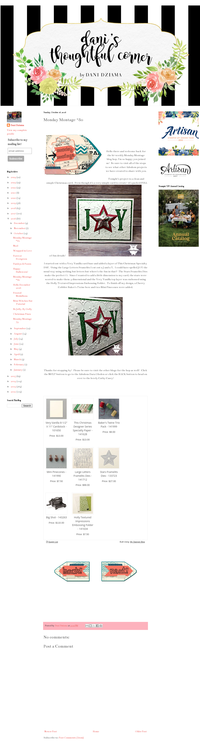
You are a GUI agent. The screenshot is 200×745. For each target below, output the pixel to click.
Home (96, 731)
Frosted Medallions (20, 294)
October (19, 233)
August (18, 333)
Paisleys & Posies (22, 263)
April (17, 354)
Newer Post (50, 731)
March (18, 359)
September (20, 328)
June (16, 343)
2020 (13, 198)
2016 (13, 218)
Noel (15, 245)
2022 (13, 187)
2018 (13, 208)
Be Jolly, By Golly (22, 309)
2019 (13, 203)
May (16, 349)
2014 (13, 381)
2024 (13, 177)
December (19, 223)
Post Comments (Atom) (71, 737)
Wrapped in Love (22, 250)
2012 (13, 391)
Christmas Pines (22, 314)
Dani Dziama (61, 625)
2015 (13, 376)
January (18, 369)
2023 (13, 182)
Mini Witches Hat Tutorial (22, 302)
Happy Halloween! (20, 270)
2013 (13, 386)
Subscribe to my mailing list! (17, 142)
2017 (13, 213)
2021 (13, 192)
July (16, 338)
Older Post (141, 731)
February (19, 364)
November (20, 228)
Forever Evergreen (20, 257)
